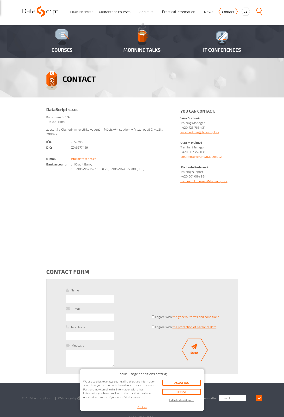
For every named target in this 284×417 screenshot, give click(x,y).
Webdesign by (69, 377)
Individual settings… (181, 400)
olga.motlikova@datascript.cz (201, 156)
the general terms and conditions (195, 306)
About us (146, 11)
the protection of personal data (194, 313)
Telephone (78, 311)
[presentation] (181, 294)
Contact (228, 11)
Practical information (178, 11)
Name (75, 290)
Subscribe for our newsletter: (209, 377)
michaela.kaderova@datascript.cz (203, 181)
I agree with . (187, 306)
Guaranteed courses (114, 11)
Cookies (142, 407)
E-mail (76, 301)
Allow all (181, 382)
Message (77, 322)
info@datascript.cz (83, 158)
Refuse (181, 392)
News (208, 11)
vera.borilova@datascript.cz (199, 132)
